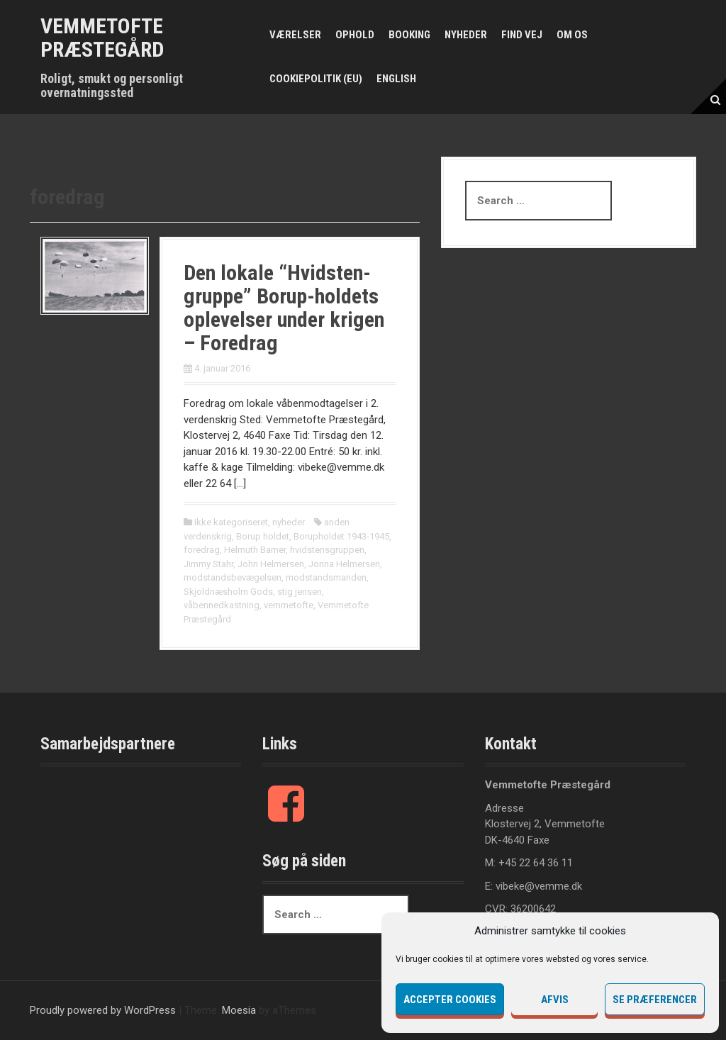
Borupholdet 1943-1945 (341, 536)
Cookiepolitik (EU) (315, 78)
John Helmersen (271, 564)
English (396, 78)
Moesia (239, 1010)
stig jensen (299, 591)
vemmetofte (288, 605)
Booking (409, 34)
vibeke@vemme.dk (539, 886)
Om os (572, 34)
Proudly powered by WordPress (103, 1010)
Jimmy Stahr (208, 564)
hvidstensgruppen (327, 549)
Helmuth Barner (255, 549)
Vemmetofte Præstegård (102, 37)
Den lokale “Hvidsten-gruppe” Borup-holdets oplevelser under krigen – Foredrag (284, 307)
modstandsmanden (326, 577)
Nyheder (466, 34)
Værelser (295, 34)
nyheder (288, 522)
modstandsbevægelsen (232, 577)
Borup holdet (262, 536)
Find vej (521, 34)
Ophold (354, 34)
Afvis (555, 999)
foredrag (202, 549)
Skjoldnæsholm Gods (228, 591)
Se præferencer (655, 999)
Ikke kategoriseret (231, 522)
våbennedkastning (221, 605)
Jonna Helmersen (344, 564)
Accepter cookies (449, 999)
